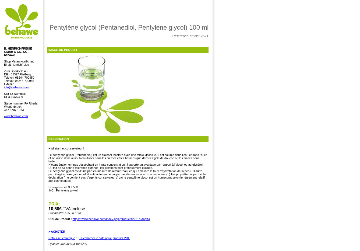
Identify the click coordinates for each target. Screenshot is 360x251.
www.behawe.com (16, 116)
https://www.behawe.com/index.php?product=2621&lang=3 (111, 219)
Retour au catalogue (61, 238)
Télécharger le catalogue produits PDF (104, 238)
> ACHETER (56, 231)
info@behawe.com (16, 87)
